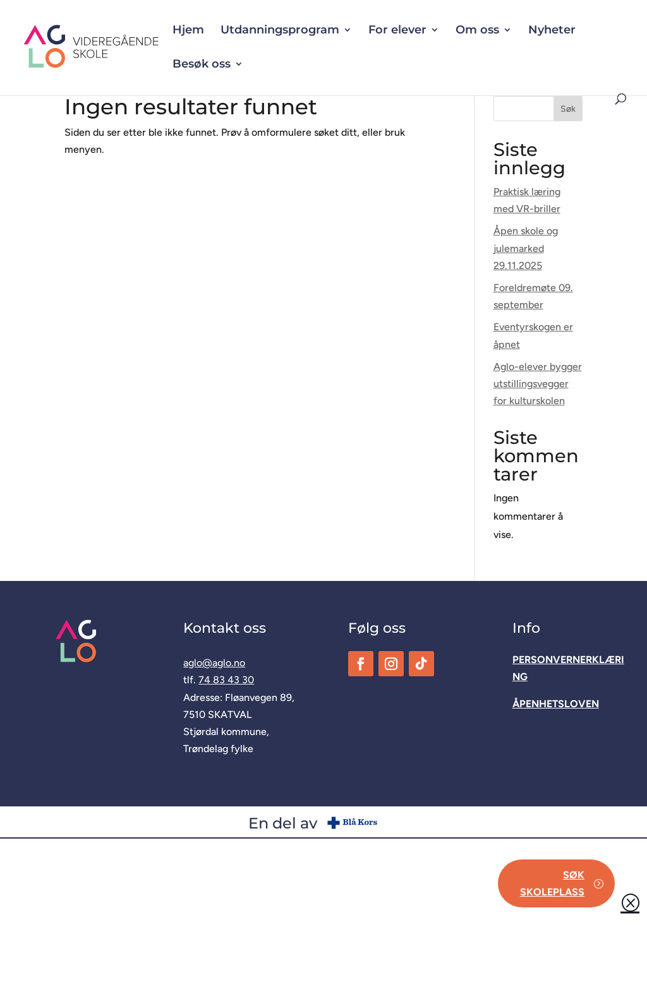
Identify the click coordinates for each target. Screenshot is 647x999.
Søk (568, 109)
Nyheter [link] (552, 31)
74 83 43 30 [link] (226, 680)
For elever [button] (397, 31)
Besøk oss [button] (201, 65)
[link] (130, 47)
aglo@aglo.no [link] (214, 663)
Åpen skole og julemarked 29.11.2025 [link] (525, 248)
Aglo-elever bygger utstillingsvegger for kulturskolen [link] (537, 384)
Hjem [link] (188, 31)
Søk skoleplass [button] (552, 883)
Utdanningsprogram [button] (280, 31)
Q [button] (629, 901)
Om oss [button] (477, 31)
